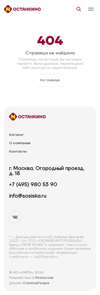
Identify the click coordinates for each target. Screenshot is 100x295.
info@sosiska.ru (27, 196)
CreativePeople (36, 283)
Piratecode (44, 278)
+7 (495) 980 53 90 (33, 184)
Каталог (16, 135)
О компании (19, 143)
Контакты (18, 152)
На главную (50, 80)
